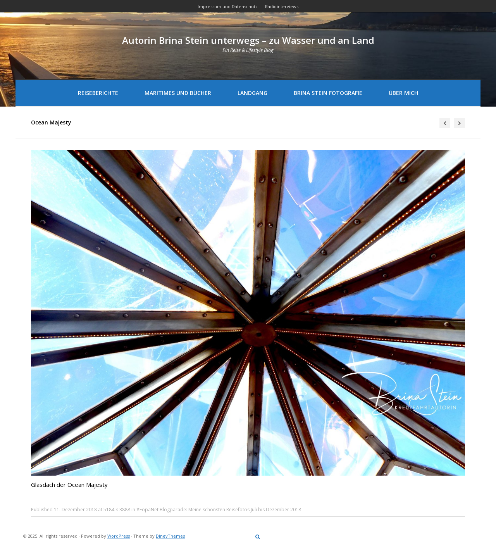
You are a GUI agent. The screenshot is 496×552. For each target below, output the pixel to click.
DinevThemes (170, 536)
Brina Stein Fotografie (328, 93)
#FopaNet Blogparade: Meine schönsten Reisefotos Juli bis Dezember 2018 (218, 509)
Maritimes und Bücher (178, 93)
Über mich (403, 93)
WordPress (118, 536)
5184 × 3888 (116, 509)
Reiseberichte (98, 93)
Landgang (252, 93)
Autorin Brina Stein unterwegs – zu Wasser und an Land (248, 40)
